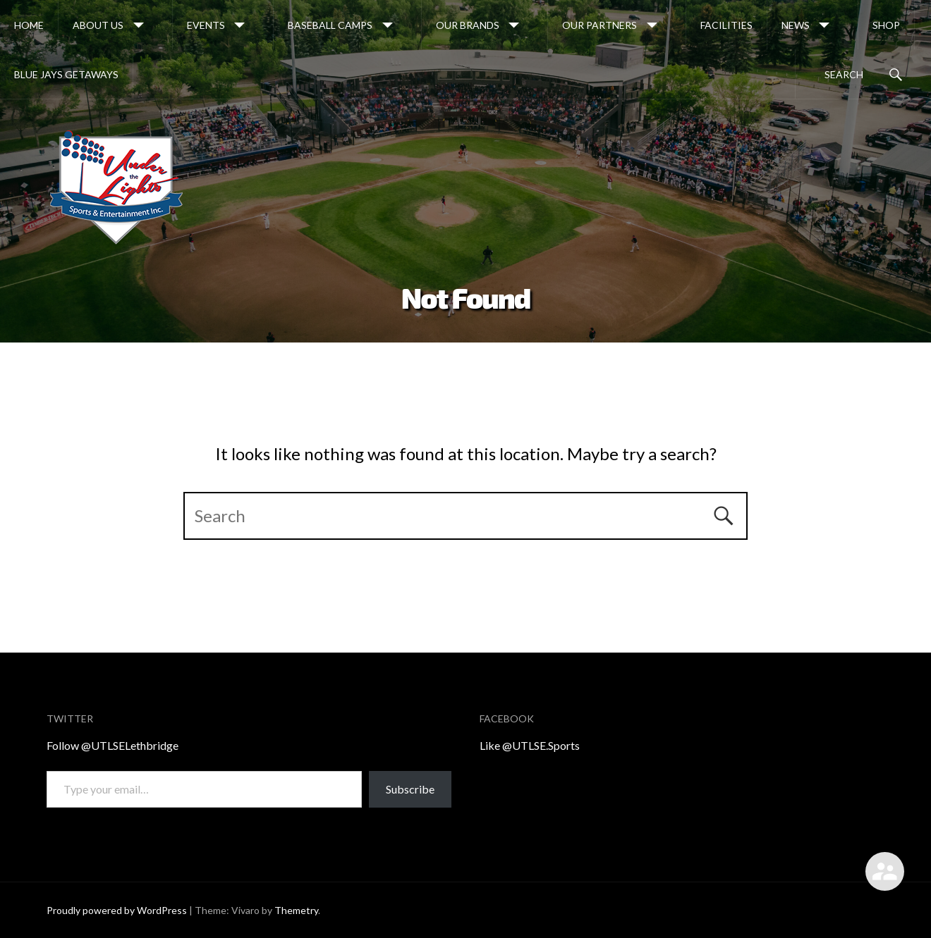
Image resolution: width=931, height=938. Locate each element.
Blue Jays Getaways (66, 74)
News (795, 25)
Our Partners (599, 25)
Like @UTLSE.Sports (530, 745)
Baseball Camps (330, 25)
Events (206, 25)
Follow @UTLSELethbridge (112, 745)
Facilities (726, 25)
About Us (98, 25)
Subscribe (410, 789)
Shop (886, 25)
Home (29, 25)
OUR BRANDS (467, 25)
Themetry (296, 910)
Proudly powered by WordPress (117, 910)
